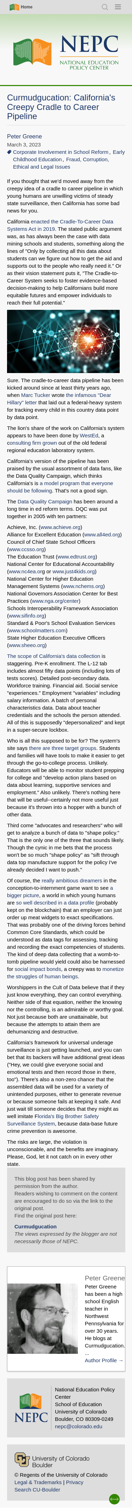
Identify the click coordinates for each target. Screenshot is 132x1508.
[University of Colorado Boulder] (51, 1460)
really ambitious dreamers (71, 880)
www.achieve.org (60, 527)
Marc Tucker (36, 395)
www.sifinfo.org (26, 616)
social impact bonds (38, 969)
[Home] (66, 52)
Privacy (74, 1482)
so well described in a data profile (55, 903)
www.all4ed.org (102, 534)
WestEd (89, 435)
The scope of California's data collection (53, 656)
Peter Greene (24, 136)
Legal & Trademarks (38, 1482)
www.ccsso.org (26, 549)
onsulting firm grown (33, 443)
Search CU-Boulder (37, 1490)
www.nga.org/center (55, 601)
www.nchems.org (83, 586)
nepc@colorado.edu (78, 1426)
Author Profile (101, 1360)
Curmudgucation (35, 1226)
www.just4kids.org (73, 571)
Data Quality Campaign (45, 501)
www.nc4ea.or (25, 571)
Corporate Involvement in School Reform (60, 152)
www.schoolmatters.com (37, 630)
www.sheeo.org (27, 645)
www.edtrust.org (76, 557)
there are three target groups (62, 748)
